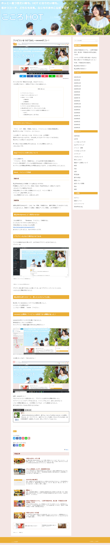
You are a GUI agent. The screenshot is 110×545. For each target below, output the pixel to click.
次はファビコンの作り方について (30, 95)
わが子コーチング (79, 145)
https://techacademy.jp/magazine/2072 (24, 228)
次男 (75, 171)
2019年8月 (77, 112)
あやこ (26, 113)
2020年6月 (77, 101)
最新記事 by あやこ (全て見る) (32, 115)
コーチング (77, 153)
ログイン (76, 197)
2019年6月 (77, 118)
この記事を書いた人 (19, 411)
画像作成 (26, 99)
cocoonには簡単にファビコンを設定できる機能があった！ (36, 111)
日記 (14, 432)
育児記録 (76, 174)
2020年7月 (77, 98)
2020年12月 (77, 83)
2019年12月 (77, 103)
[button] (96, 41)
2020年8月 (77, 95)
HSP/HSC (77, 136)
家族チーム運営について (81, 162)
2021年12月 (77, 77)
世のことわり (78, 159)
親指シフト (77, 180)
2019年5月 (77, 121)
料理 (75, 165)
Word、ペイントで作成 (28, 97)
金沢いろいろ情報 (79, 183)
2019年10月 (77, 107)
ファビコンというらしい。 (28, 93)
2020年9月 (77, 92)
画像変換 (26, 102)
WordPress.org (78, 206)
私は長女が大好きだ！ (80, 65)
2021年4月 (77, 80)
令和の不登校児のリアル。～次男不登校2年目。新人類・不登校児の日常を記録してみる (86, 52)
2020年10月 (77, 89)
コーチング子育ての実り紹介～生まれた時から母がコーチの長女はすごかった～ (85, 59)
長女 (75, 186)
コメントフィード (79, 203)
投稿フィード (78, 200)
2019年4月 (77, 124)
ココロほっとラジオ (79, 150)
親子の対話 (77, 177)
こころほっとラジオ (79, 142)
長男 (75, 189)
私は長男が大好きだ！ (80, 68)
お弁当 (76, 139)
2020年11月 (77, 86)
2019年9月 (77, 109)
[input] (86, 40)
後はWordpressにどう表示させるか (31, 104)
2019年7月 (77, 115)
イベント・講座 (78, 148)
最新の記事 (28, 411)
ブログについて (78, 156)
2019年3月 (77, 127)
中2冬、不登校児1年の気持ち (82, 62)
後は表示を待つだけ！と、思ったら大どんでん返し (35, 109)
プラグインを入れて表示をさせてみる (31, 106)
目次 (39, 89)
